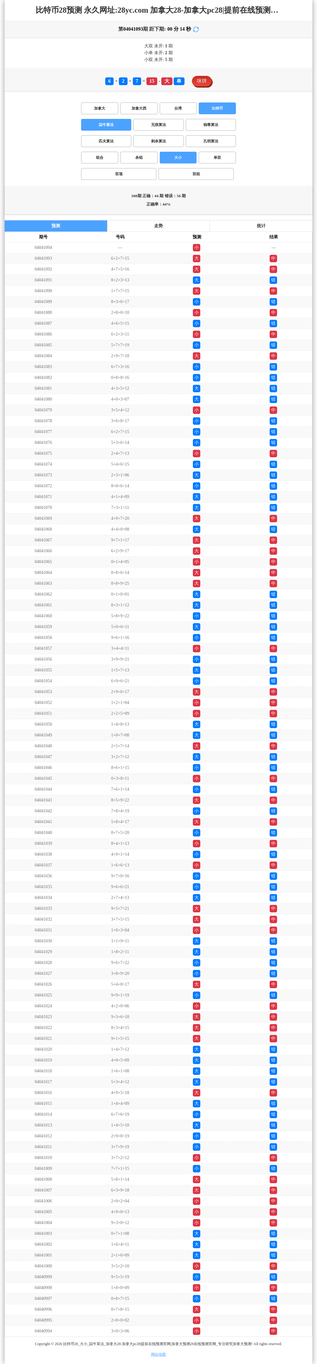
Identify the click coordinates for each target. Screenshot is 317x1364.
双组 (196, 174)
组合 (99, 157)
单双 (217, 157)
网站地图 (158, 1354)
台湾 (178, 108)
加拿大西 (139, 108)
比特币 (217, 108)
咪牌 (202, 81)
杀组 (139, 157)
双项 (119, 174)
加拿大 (99, 108)
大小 (178, 157)
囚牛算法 (106, 125)
